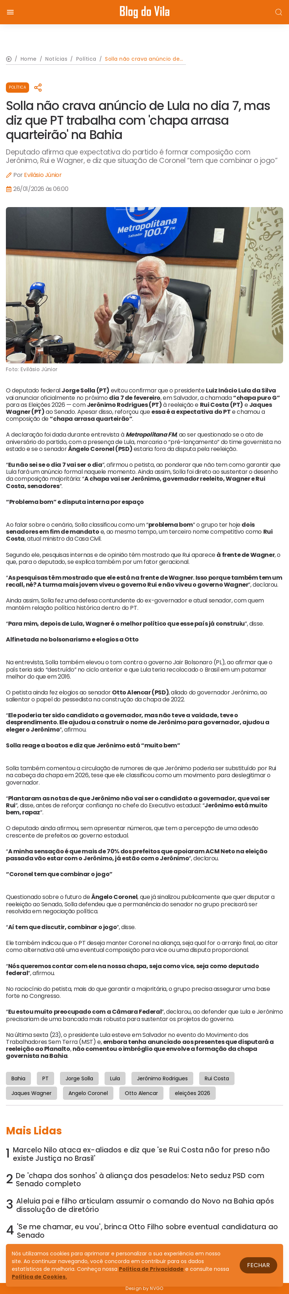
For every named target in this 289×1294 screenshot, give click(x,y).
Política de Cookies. (39, 1276)
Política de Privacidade (151, 1269)
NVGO (156, 1288)
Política (17, 87)
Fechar (258, 1265)
